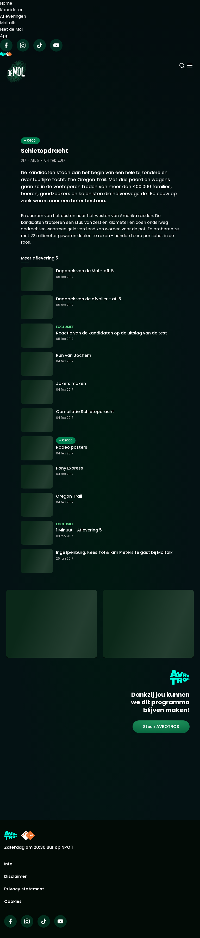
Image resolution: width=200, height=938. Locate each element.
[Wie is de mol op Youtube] (60, 921)
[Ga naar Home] (16, 68)
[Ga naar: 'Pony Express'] (100, 477)
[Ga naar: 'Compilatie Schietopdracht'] (100, 420)
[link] (161, 726)
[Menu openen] (190, 66)
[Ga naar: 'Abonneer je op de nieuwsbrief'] (148, 624)
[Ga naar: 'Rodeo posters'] (100, 448)
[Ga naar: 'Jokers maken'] (100, 392)
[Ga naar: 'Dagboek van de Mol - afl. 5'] (100, 279)
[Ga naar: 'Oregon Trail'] (100, 505)
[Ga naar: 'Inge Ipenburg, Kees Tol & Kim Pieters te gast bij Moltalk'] (100, 561)
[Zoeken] (182, 66)
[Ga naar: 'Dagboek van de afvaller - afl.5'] (100, 307)
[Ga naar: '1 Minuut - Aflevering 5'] (100, 533)
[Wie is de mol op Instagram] (27, 921)
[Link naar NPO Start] (28, 835)
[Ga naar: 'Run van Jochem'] (100, 364)
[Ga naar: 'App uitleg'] (51, 624)
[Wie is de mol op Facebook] (10, 921)
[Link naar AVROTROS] (10, 835)
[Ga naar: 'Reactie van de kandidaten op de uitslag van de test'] (100, 335)
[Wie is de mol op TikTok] (44, 921)
